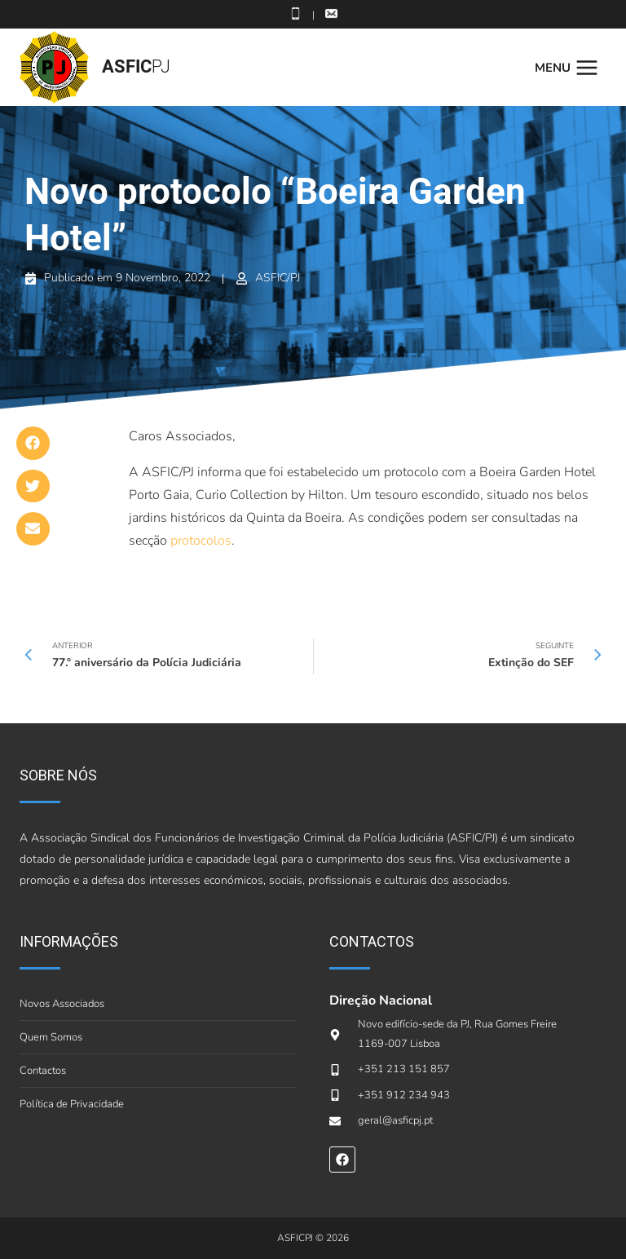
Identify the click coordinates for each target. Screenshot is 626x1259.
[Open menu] (570, 68)
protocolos (200, 541)
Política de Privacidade (72, 1104)
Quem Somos (51, 1037)
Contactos (43, 1070)
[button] (33, 443)
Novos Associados (62, 1003)
